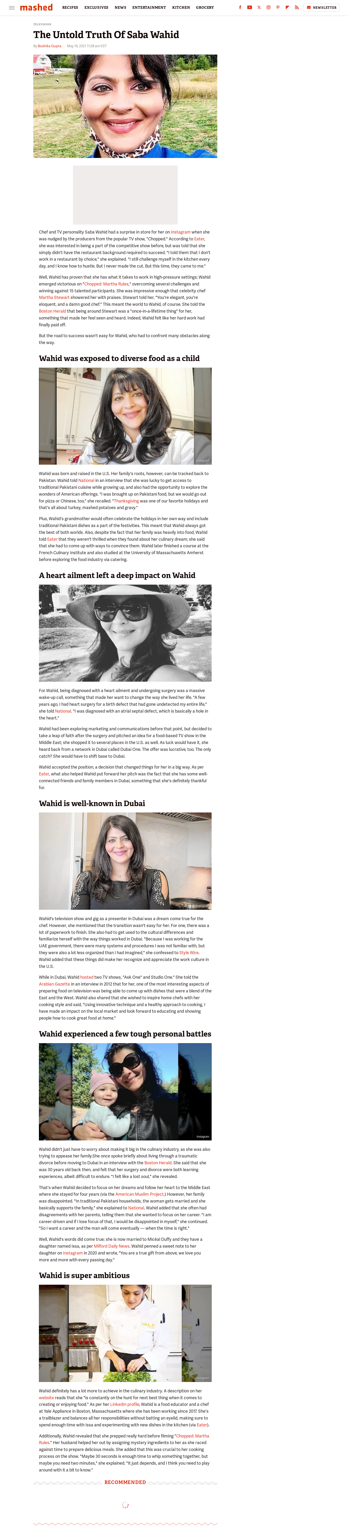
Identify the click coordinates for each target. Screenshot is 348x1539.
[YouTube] (249, 8)
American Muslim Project (139, 1194)
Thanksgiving (126, 501)
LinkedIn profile (124, 1404)
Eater (199, 239)
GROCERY (205, 7)
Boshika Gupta (49, 46)
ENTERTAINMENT (149, 7)
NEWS (120, 7)
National (86, 480)
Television (42, 24)
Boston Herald (52, 311)
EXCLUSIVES (96, 7)
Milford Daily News (112, 1246)
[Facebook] (240, 8)
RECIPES (70, 7)
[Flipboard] (287, 8)
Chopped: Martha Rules (106, 284)
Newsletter (321, 7)
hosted (86, 977)
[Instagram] (268, 8)
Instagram (208, 154)
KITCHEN (181, 7)
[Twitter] (259, 8)
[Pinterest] (278, 8)
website (46, 1397)
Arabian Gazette (54, 984)
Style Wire (188, 952)
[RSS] (297, 8)
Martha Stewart (54, 297)
